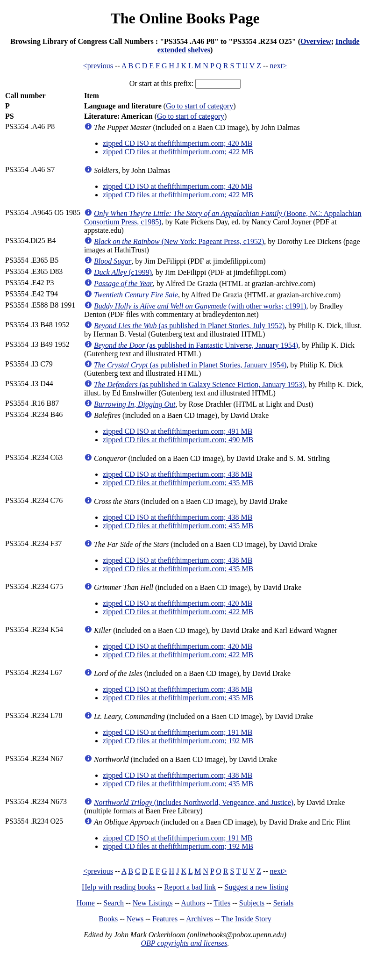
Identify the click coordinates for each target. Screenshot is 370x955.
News (135, 919)
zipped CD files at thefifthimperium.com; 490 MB (178, 440)
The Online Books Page (184, 18)
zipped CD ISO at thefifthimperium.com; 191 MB (177, 732)
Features (165, 919)
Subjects (251, 903)
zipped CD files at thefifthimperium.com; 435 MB (178, 483)
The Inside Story (246, 919)
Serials (283, 903)
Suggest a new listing (256, 887)
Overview (315, 41)
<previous (98, 66)
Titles (221, 903)
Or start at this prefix (160, 83)
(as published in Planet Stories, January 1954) (190, 365)
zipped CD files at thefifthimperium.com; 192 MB (178, 741)
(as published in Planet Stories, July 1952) (189, 326)
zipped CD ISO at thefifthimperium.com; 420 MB (177, 143)
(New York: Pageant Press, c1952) (179, 241)
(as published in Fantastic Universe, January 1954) (196, 345)
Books (108, 919)
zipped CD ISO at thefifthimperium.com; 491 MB (177, 431)
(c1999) (123, 272)
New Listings (153, 903)
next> (278, 66)
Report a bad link (190, 887)
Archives (199, 919)
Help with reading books (119, 887)
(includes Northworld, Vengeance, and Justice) (193, 802)
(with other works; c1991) (200, 306)
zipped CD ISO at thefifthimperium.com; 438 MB (177, 474)
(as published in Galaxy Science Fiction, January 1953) (199, 384)
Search (114, 903)
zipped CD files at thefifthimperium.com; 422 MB (178, 152)
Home (86, 903)
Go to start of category (199, 106)
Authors (193, 903)
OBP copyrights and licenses (184, 943)
